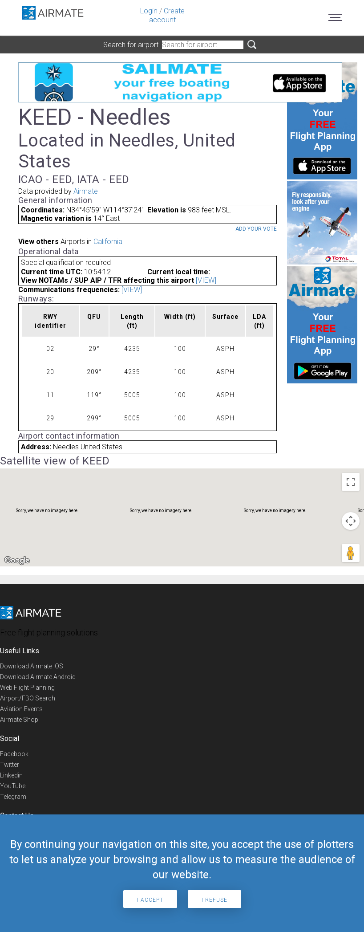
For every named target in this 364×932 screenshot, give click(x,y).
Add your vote (256, 229)
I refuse (214, 900)
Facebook (14, 753)
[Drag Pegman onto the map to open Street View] (351, 553)
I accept (150, 900)
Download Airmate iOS (31, 666)
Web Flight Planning (27, 687)
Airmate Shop (19, 719)
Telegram (13, 796)
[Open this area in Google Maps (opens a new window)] (17, 560)
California (107, 241)
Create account (167, 15)
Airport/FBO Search (27, 698)
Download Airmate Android (38, 676)
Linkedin (11, 775)
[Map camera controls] (351, 521)
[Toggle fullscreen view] (351, 482)
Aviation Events (21, 708)
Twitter (9, 764)
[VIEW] (206, 280)
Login (149, 11)
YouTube (12, 786)
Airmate (85, 191)
